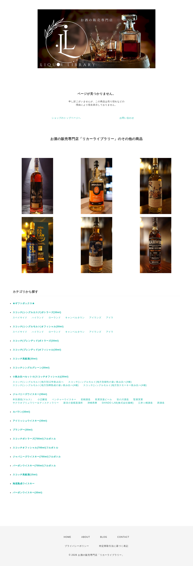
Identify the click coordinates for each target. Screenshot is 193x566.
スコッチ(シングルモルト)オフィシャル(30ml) (38, 326)
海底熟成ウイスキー (24, 483)
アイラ (109, 317)
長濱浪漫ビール (103, 399)
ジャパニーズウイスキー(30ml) (30, 394)
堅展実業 (138, 399)
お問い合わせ (127, 118)
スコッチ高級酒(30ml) (25, 358)
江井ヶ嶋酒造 (145, 403)
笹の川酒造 (123, 399)
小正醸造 (42, 399)
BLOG (103, 537)
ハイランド (38, 317)
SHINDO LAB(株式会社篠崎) (118, 403)
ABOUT (85, 537)
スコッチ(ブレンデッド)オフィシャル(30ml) (37, 349)
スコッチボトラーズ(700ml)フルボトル (34, 438)
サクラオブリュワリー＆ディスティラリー (36, 403)
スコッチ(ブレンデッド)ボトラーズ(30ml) (36, 340)
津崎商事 (92, 403)
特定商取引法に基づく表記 (113, 546)
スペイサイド (20, 317)
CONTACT (123, 537)
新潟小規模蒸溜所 (73, 403)
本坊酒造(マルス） (23, 399)
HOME (67, 537)
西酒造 (161, 403)
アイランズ (95, 317)
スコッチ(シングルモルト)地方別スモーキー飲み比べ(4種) (115, 385)
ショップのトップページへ (66, 118)
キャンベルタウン (75, 317)
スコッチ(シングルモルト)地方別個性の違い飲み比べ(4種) (100, 382)
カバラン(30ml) (21, 411)
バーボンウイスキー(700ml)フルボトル (34, 465)
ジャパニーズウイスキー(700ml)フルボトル (37, 456)
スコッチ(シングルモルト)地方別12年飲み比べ (38, 382)
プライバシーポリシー (77, 546)
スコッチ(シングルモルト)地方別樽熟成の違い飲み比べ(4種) (46, 385)
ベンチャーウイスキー (64, 399)
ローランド (55, 317)
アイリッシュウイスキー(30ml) (30, 420)
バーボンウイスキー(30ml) (27, 492)
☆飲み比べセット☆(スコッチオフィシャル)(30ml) (40, 376)
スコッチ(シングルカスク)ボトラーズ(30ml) (37, 312)
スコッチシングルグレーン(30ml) (31, 367)
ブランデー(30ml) (23, 429)
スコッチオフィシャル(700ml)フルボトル (35, 447)
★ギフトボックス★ (24, 303)
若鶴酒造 (86, 399)
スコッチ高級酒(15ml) (25, 474)
